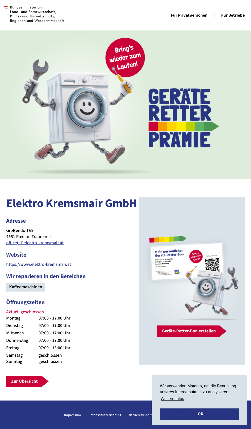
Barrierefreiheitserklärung (148, 415)
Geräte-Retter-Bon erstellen (189, 331)
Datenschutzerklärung (104, 415)
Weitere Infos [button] (172, 399)
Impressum (72, 415)
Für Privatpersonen (189, 15)
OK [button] (200, 414)
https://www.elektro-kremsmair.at (38, 264)
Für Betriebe (233, 15)
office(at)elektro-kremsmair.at (35, 243)
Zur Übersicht (24, 381)
